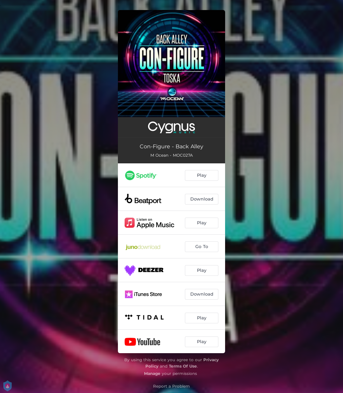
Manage (152, 373)
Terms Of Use (183, 366)
